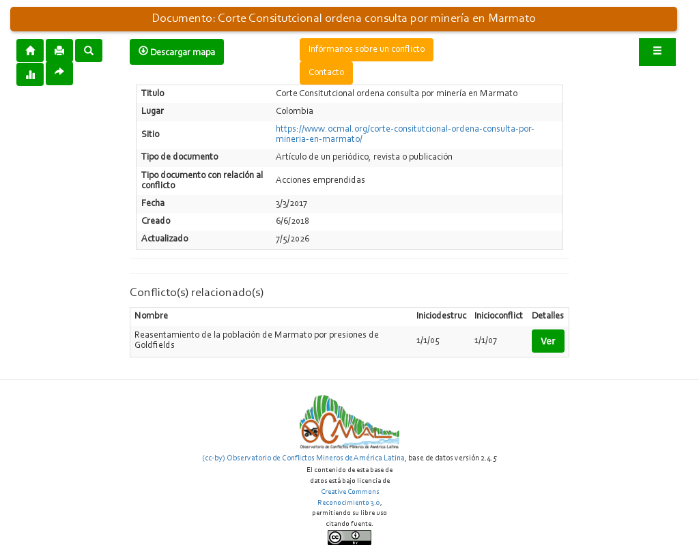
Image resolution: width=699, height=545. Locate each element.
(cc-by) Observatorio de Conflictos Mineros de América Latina (303, 458)
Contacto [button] (326, 73)
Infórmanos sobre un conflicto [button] (367, 50)
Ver (548, 341)
